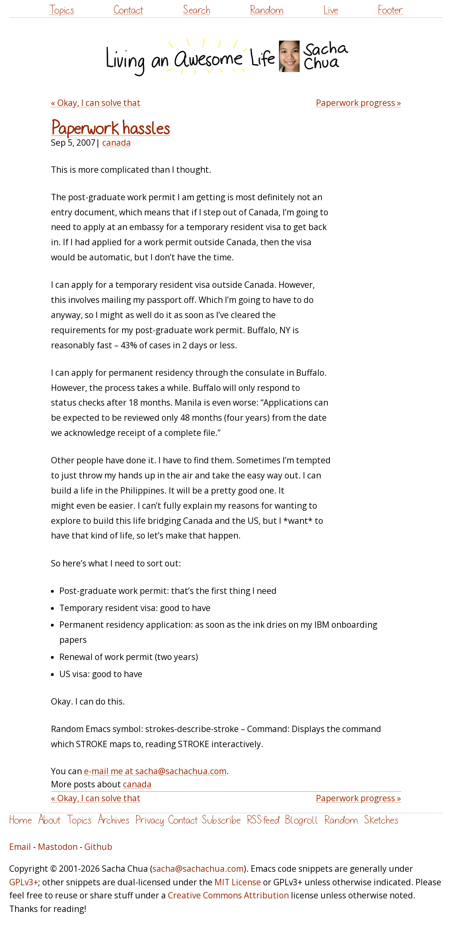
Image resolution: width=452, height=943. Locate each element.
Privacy (149, 820)
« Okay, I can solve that (95, 102)
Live (330, 10)
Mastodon (58, 846)
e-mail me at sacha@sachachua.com (155, 771)
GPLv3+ (23, 882)
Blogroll (301, 820)
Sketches (381, 820)
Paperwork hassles (110, 129)
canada (116, 142)
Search (196, 10)
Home (20, 820)
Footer (390, 10)
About (49, 820)
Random (267, 10)
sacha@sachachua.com (198, 868)
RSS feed (263, 820)
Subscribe (221, 820)
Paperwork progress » (358, 102)
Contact (128, 10)
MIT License (237, 882)
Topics (61, 10)
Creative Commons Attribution (228, 895)
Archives (113, 820)
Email (20, 846)
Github (98, 846)
